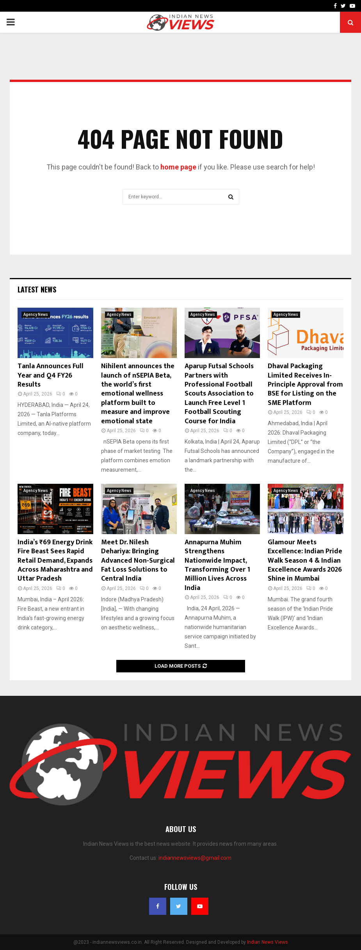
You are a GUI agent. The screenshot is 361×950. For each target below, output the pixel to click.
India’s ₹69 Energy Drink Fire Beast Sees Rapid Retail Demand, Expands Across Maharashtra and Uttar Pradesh (55, 560)
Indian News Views (267, 942)
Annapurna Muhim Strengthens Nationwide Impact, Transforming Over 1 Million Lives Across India (217, 565)
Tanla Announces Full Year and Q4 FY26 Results (51, 375)
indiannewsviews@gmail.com (194, 858)
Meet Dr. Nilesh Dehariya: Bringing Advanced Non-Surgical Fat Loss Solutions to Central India (138, 560)
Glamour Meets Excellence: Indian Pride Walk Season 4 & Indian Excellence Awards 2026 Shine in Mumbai (305, 560)
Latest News (37, 289)
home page (178, 167)
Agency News (35, 314)
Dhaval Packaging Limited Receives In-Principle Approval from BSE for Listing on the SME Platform (305, 384)
